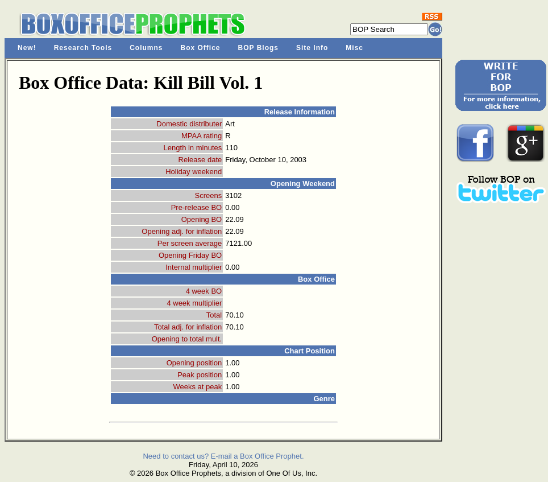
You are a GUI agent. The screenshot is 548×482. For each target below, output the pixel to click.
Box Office (201, 48)
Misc (354, 48)
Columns (146, 48)
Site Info (312, 48)
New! (27, 48)
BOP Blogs (258, 48)
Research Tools (83, 48)
